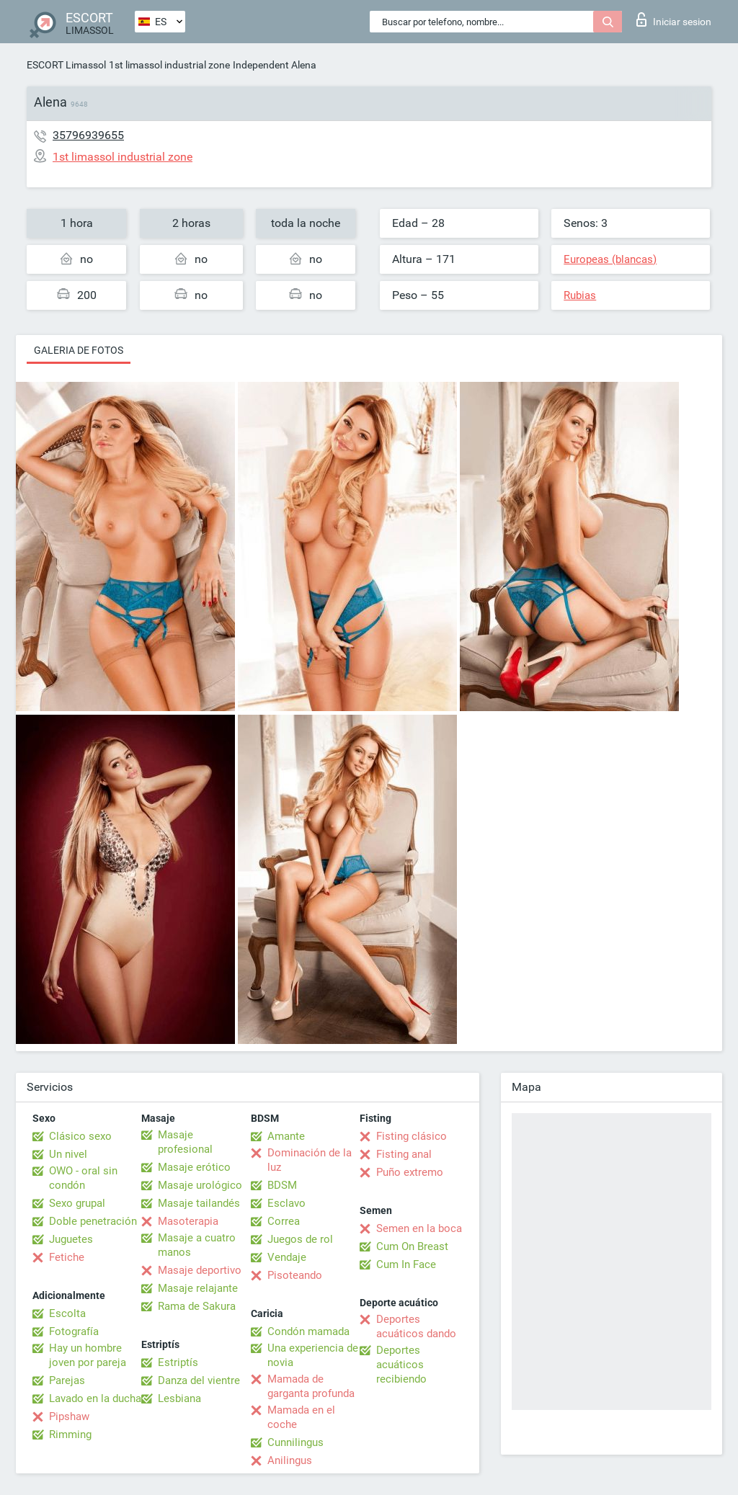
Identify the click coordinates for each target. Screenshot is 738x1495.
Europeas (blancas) (610, 259)
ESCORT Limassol (66, 65)
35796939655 (88, 135)
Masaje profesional (185, 1142)
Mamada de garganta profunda (311, 1386)
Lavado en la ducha (95, 1398)
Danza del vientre (199, 1380)
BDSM (282, 1185)
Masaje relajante (198, 1288)
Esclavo (286, 1203)
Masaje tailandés (199, 1203)
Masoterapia (188, 1221)
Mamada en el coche (301, 1417)
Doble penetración (93, 1221)
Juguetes (71, 1239)
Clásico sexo (80, 1136)
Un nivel (68, 1154)
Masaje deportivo (199, 1270)
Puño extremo (409, 1172)
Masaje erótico (194, 1167)
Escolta (67, 1313)
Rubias (580, 295)
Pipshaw (69, 1416)
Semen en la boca (419, 1228)
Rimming (70, 1434)
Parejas (67, 1380)
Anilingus (289, 1460)
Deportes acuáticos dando (416, 1326)
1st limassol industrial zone (169, 65)
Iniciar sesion (673, 19)
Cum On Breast (412, 1246)
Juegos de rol (300, 1239)
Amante (286, 1136)
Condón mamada (308, 1331)
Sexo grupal (77, 1203)
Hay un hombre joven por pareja (87, 1355)
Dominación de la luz (309, 1160)
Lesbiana (179, 1398)
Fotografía (74, 1331)
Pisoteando (294, 1275)
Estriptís (178, 1362)
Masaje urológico (200, 1185)
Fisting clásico (411, 1136)
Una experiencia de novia (312, 1355)
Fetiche (66, 1257)
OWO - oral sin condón (83, 1178)
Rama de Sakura (197, 1306)
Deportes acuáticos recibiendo (401, 1364)
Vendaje (286, 1257)
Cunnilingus (295, 1442)
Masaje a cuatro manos (197, 1245)
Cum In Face (406, 1264)
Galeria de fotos (78, 350)
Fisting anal (404, 1154)
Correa (283, 1221)
